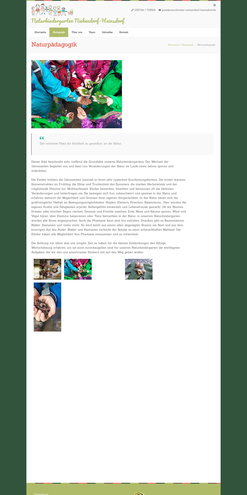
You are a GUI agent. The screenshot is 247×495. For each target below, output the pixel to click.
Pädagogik (59, 32)
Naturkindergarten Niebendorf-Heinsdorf (77, 20)
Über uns (77, 32)
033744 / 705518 (144, 10)
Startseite (40, 32)
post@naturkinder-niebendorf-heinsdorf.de (189, 10)
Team (92, 32)
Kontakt (123, 32)
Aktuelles (107, 32)
